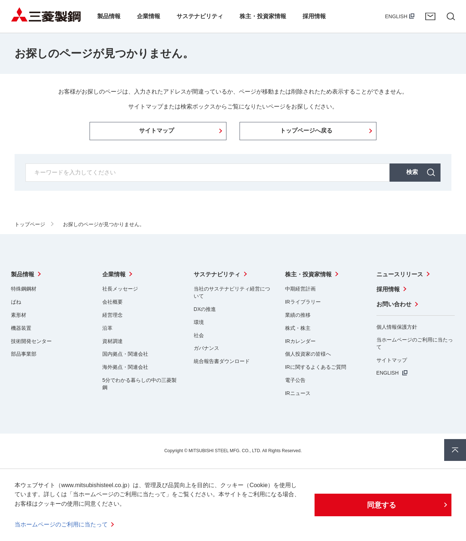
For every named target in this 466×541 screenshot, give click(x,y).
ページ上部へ (455, 450)
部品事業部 (23, 354)
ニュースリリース (399, 274)
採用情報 (388, 289)
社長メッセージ (120, 289)
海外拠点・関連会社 (125, 367)
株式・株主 (298, 328)
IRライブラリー (303, 302)
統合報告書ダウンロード (222, 361)
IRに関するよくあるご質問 (315, 367)
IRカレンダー (300, 341)
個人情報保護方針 (396, 327)
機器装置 (21, 328)
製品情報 (22, 274)
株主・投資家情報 (308, 274)
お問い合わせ (430, 16)
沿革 (107, 328)
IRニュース (298, 393)
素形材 (18, 315)
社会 (199, 335)
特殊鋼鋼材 (23, 289)
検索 (412, 172)
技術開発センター (31, 341)
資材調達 (112, 341)
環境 (199, 322)
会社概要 (112, 302)
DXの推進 (205, 309)
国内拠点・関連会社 (125, 354)
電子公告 (295, 380)
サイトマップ (391, 360)
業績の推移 (298, 315)
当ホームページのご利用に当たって (61, 524)
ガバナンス (206, 348)
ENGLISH (396, 16)
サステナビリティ (217, 274)
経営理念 (112, 315)
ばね (16, 302)
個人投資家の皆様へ (308, 354)
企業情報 (114, 274)
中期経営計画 (300, 289)
